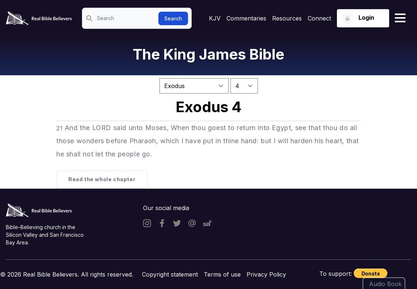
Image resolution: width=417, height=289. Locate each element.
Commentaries (246, 18)
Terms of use (222, 274)
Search (173, 18)
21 (59, 128)
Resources (287, 18)
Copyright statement (170, 274)
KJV (215, 18)
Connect (319, 18)
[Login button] (363, 18)
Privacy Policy (266, 274)
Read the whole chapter (101, 179)
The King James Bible (208, 54)
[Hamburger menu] (400, 18)
